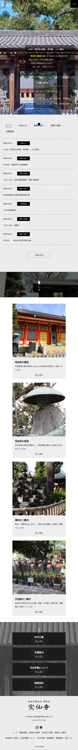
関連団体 (59, 738)
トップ (15, 733)
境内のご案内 (60, 733)
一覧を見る (39, 255)
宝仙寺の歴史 (34, 733)
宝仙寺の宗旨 (47, 733)
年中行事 (41, 738)
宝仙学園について (28, 738)
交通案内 (50, 738)
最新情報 (23, 733)
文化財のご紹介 (12, 738)
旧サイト (69, 738)
